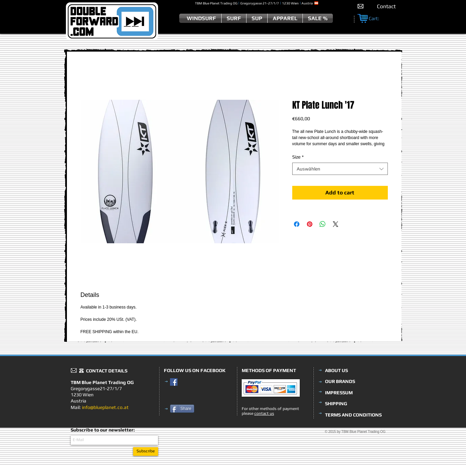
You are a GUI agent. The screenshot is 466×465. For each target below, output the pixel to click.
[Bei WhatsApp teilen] (323, 224)
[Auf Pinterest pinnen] (310, 224)
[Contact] (386, 6)
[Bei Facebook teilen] (297, 224)
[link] (377, 19)
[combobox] (340, 169)
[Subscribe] (145, 451)
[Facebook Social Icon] (174, 382)
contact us (264, 413)
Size (298, 157)
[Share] (182, 409)
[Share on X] (335, 224)
